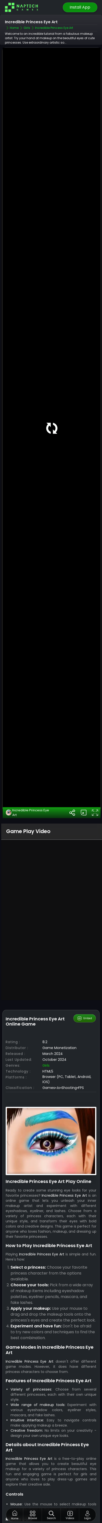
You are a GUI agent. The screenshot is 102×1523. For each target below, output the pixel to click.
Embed (84, 1018)
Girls (46, 1065)
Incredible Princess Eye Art (27, 812)
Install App (80, 7)
